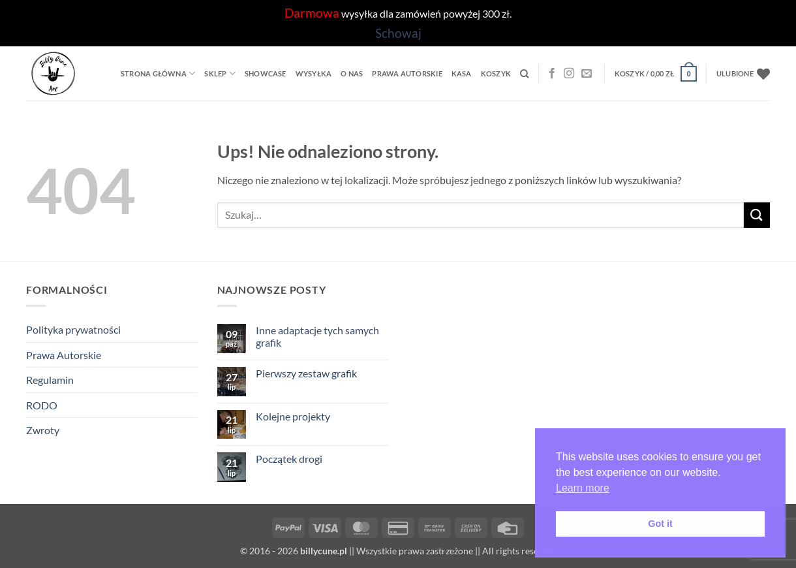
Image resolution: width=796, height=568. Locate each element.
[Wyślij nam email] (586, 74)
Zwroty (42, 430)
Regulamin (50, 379)
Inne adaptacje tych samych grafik (317, 336)
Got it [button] (660, 523)
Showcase (265, 73)
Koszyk (496, 73)
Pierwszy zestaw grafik (306, 373)
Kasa (462, 73)
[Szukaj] (524, 74)
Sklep (220, 73)
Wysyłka (314, 73)
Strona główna (158, 73)
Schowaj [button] (398, 32)
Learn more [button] (582, 488)
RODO (41, 405)
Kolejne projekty (293, 416)
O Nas (352, 73)
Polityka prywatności (73, 329)
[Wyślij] (757, 215)
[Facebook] (552, 74)
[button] (656, 73)
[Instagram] (569, 74)
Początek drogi (289, 458)
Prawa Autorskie (407, 73)
